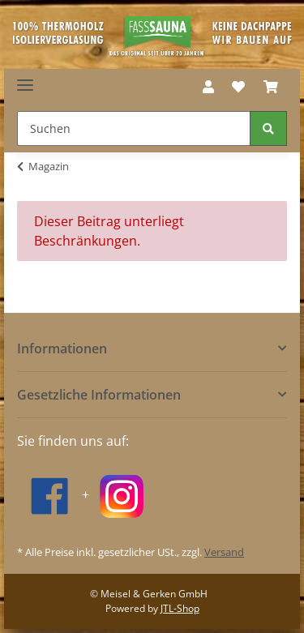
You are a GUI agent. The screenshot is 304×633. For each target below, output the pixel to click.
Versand (224, 552)
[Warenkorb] (271, 87)
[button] (208, 87)
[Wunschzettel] (238, 87)
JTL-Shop (180, 608)
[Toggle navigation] (25, 79)
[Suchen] (133, 128)
